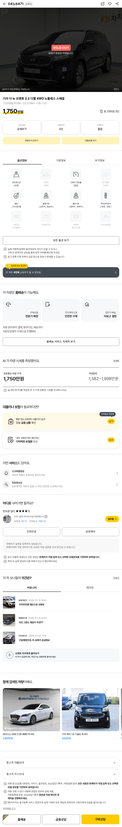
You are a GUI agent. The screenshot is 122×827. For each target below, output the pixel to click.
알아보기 (61, 421)
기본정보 (61, 160)
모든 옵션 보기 (61, 240)
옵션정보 (22, 160)
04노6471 (20, 4)
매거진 (90, 587)
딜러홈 (111, 519)
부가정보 (100, 160)
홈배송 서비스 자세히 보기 (61, 341)
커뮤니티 (32, 587)
